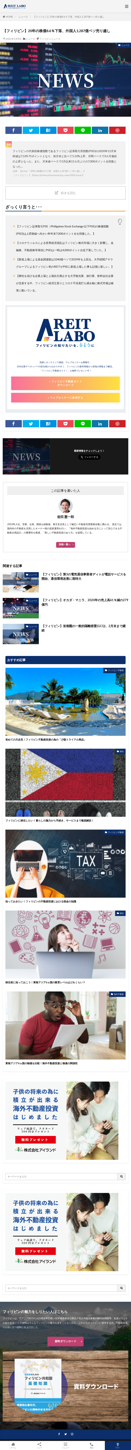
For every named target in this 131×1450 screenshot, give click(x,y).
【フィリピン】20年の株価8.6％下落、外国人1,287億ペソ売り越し (68, 16)
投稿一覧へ (65, 544)
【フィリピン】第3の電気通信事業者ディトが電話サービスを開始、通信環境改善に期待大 (84, 576)
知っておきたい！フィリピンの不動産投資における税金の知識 (40, 901)
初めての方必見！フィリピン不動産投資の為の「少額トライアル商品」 (45, 739)
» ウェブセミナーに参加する (65, 397)
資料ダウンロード (65, 1341)
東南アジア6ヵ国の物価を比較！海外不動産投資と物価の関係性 (41, 1063)
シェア (39, 1445)
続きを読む (68, 193)
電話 (92, 1445)
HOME (9, 16)
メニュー (65, 1445)
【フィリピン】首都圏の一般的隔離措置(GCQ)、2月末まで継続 (84, 628)
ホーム (13, 1445)
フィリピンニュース (49, 38)
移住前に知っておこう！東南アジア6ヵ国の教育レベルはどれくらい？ (45, 982)
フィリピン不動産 (116, 670)
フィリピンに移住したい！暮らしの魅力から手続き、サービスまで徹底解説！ (49, 820)
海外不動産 (119, 994)
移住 (122, 751)
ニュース (23, 16)
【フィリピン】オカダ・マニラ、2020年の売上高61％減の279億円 (85, 602)
